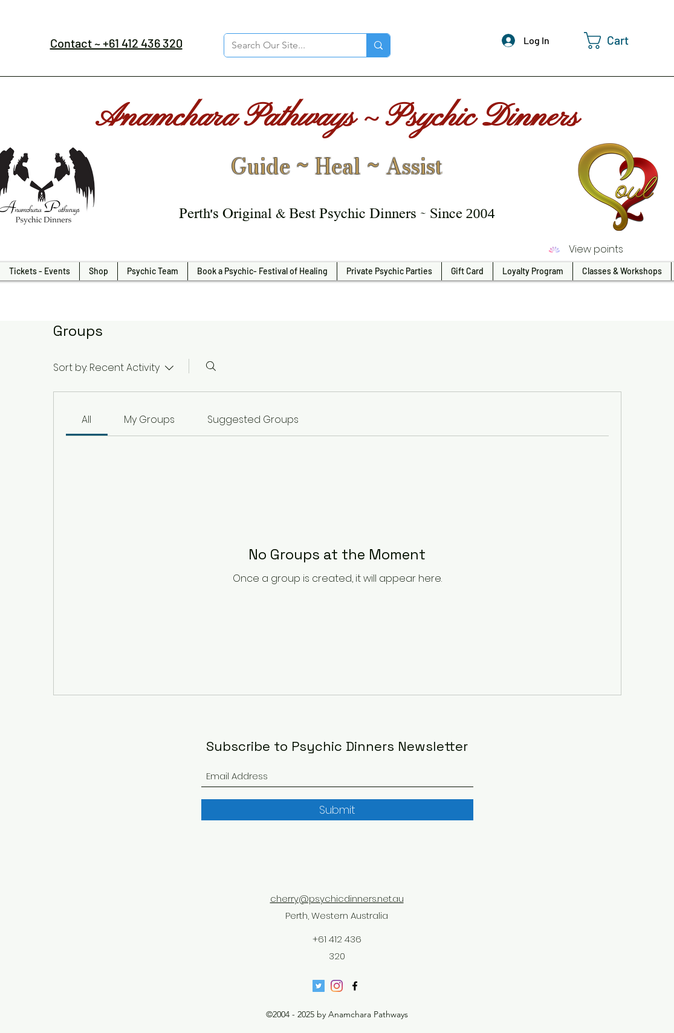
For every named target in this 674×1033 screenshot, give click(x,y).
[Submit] (337, 809)
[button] (615, 40)
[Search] (211, 366)
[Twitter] (319, 986)
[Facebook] (355, 986)
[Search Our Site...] (286, 45)
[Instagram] (337, 986)
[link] (86, 419)
